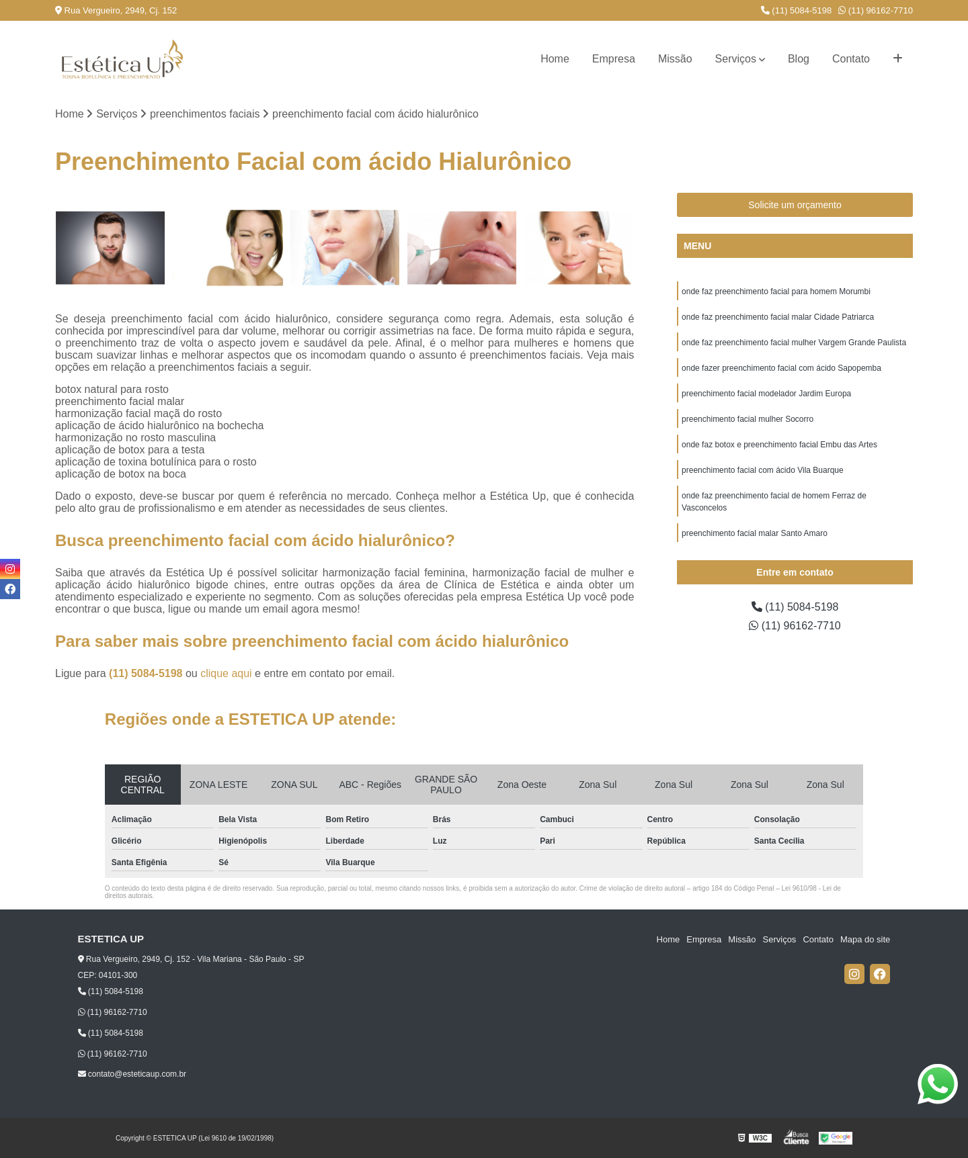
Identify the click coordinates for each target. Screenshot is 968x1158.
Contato (851, 58)
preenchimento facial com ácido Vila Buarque (763, 470)
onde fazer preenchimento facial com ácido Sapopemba (781, 368)
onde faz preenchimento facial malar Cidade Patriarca (778, 317)
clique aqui (226, 673)
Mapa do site (865, 939)
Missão (675, 58)
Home (554, 58)
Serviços (735, 58)
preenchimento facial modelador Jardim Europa (766, 393)
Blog (798, 58)
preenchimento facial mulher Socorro (747, 419)
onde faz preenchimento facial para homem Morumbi (776, 291)
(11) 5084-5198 (796, 10)
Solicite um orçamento (795, 204)
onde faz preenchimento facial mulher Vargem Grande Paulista (794, 342)
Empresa (613, 58)
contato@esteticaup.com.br (132, 1074)
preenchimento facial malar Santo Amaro (755, 533)
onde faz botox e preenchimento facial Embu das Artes (779, 444)
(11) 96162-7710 (875, 10)
